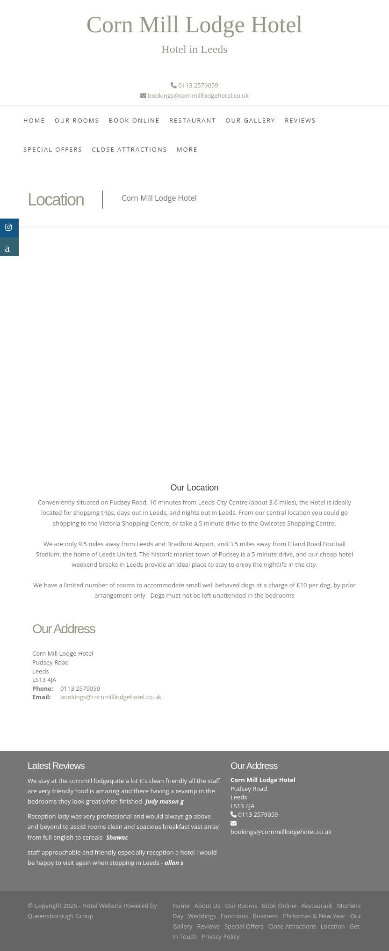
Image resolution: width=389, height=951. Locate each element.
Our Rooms (77, 120)
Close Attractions (129, 149)
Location (333, 926)
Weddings (202, 916)
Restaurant (192, 120)
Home (34, 120)
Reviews (300, 120)
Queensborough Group (61, 916)
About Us (207, 905)
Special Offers (52, 149)
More (187, 149)
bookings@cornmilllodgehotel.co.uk (110, 697)
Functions (234, 916)
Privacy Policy (220, 936)
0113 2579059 (254, 814)
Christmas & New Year (314, 916)
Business (265, 916)
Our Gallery (250, 120)
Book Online (134, 120)
